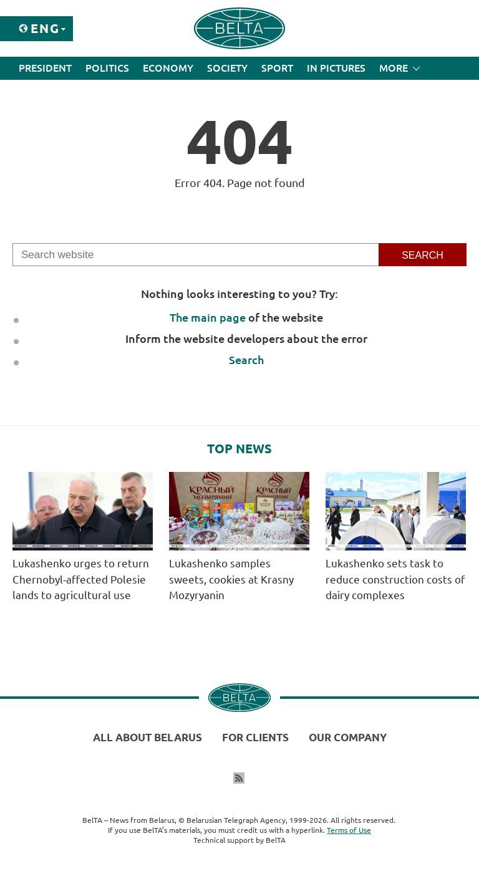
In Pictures (336, 68)
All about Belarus (147, 737)
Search (246, 359)
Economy (168, 68)
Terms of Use (349, 830)
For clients (255, 737)
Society (227, 68)
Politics (107, 68)
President (45, 68)
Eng (45, 28)
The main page (208, 317)
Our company (348, 737)
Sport (277, 68)
